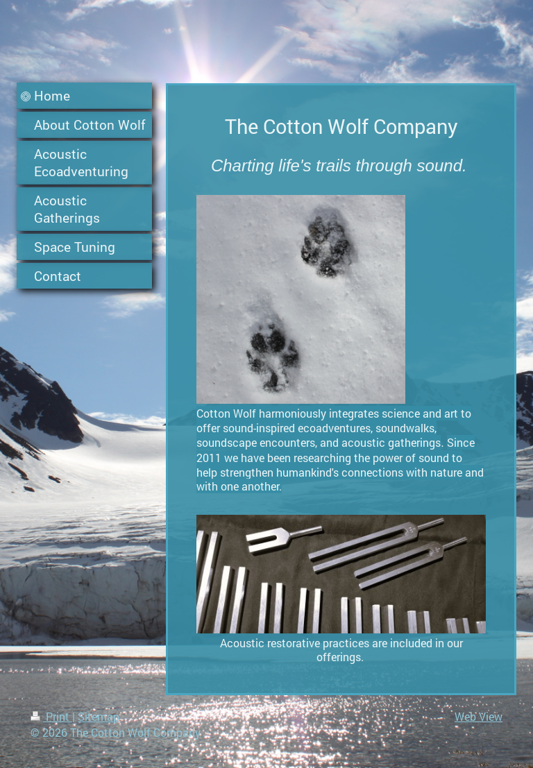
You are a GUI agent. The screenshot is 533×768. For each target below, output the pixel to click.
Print (51, 716)
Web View (478, 716)
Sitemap (98, 716)
